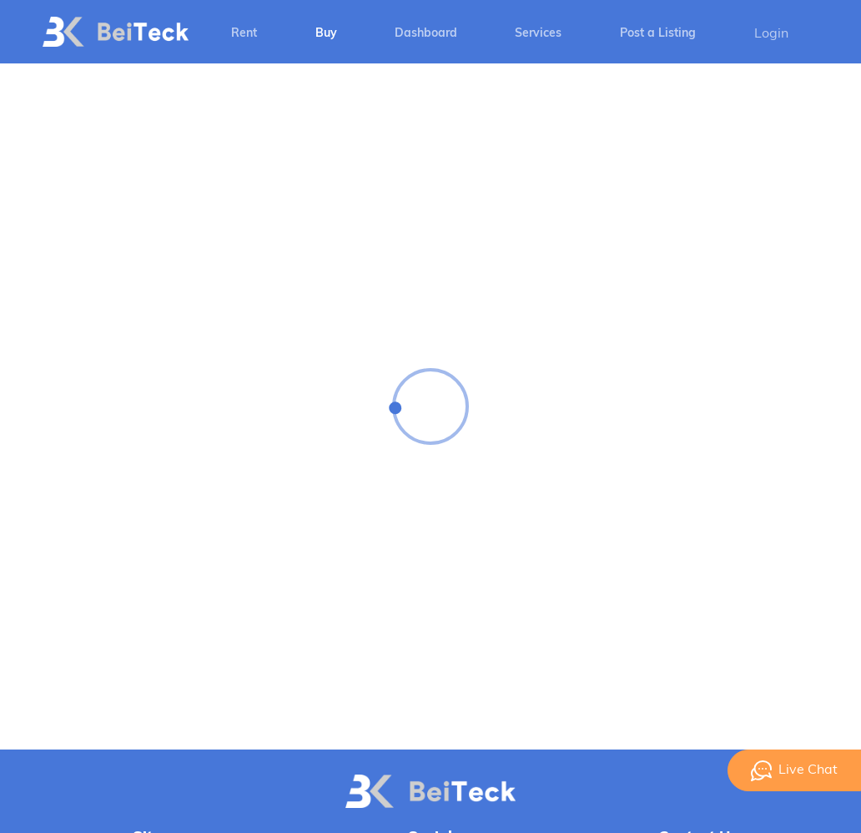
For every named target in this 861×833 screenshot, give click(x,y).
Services (538, 34)
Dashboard (426, 34)
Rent (244, 34)
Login (771, 34)
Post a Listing (658, 34)
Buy (326, 34)
